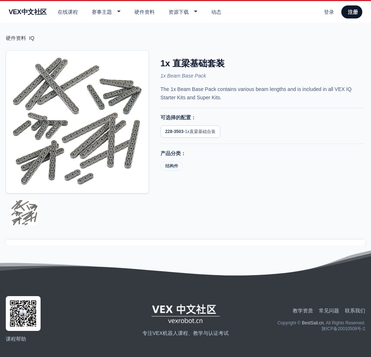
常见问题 (329, 311)
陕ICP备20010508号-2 (343, 328)
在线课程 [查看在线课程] (68, 12)
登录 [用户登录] (329, 12)
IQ (31, 38)
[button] (105, 11)
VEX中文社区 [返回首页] (28, 12)
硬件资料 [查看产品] (144, 12)
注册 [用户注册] (353, 12)
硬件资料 (16, 38)
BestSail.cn (313, 322)
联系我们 (355, 311)
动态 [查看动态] (216, 12)
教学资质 (303, 311)
